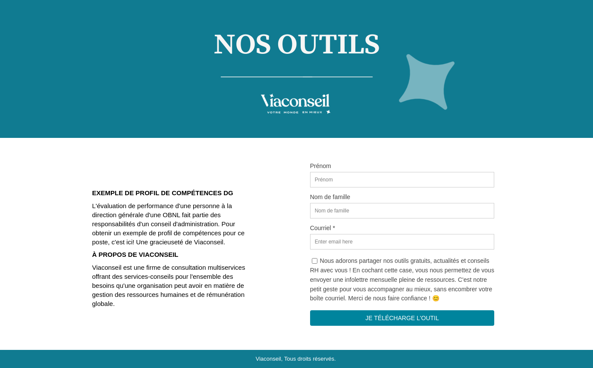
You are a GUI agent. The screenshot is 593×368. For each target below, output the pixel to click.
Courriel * (322, 228)
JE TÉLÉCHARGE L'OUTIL (402, 318)
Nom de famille (330, 196)
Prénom (320, 165)
